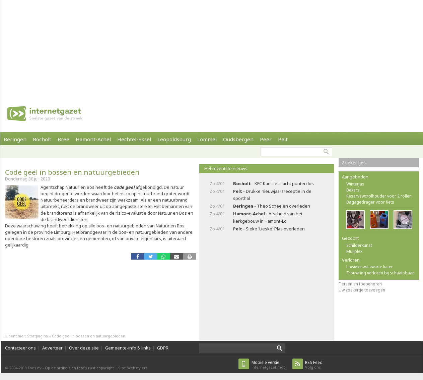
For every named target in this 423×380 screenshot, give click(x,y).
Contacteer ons (20, 348)
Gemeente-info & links (128, 348)
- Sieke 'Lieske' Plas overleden (269, 229)
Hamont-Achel (93, 139)
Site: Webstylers (133, 367)
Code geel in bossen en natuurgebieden (72, 172)
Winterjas (355, 184)
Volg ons (314, 365)
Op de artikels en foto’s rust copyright (79, 367)
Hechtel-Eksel (134, 139)
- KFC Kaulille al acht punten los (273, 183)
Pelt (283, 139)
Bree (63, 139)
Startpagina (37, 335)
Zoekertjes (354, 162)
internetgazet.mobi (269, 365)
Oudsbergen (238, 139)
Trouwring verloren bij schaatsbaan (380, 273)
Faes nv (35, 367)
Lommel (207, 139)
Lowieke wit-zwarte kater (369, 267)
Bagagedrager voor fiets (370, 202)
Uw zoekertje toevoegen (362, 290)
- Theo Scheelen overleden (271, 206)
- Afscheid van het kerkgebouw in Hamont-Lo (267, 217)
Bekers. (353, 190)
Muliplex (354, 251)
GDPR (162, 348)
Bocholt (42, 139)
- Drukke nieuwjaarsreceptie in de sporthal (272, 194)
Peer (266, 139)
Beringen (15, 139)
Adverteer (52, 348)
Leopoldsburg (174, 139)
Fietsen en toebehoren (360, 284)
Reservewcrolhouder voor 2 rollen (379, 196)
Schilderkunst (359, 245)
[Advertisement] (178, 47)
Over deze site (84, 348)
